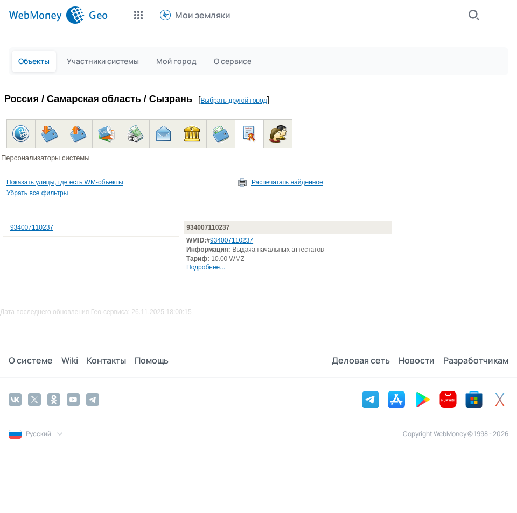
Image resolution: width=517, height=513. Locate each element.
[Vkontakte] (15, 399)
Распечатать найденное (287, 182)
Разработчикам (475, 360)
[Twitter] (34, 399)
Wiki (69, 360)
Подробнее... (205, 267)
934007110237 (31, 227)
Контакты (106, 360)
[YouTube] (73, 399)
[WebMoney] (47, 15)
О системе (31, 360)
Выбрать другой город (234, 100)
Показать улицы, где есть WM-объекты (64, 182)
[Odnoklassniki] (53, 399)
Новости (417, 360)
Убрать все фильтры (37, 193)
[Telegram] (92, 399)
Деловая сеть (361, 360)
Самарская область (94, 99)
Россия (21, 99)
